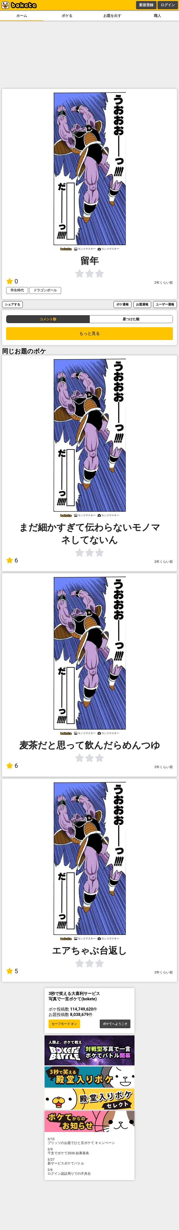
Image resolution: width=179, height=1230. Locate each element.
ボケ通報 (122, 304)
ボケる (67, 16)
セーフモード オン (64, 1024)
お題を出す (112, 16)
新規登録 (146, 5)
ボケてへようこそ (115, 1024)
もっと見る (89, 333)
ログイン (168, 5)
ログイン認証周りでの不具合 (89, 1171)
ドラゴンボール (45, 290)
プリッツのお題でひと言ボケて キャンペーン (89, 1141)
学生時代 (17, 290)
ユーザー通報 (165, 304)
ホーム (21, 16)
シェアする (12, 304)
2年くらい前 (163, 282)
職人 (157, 16)
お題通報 (142, 304)
